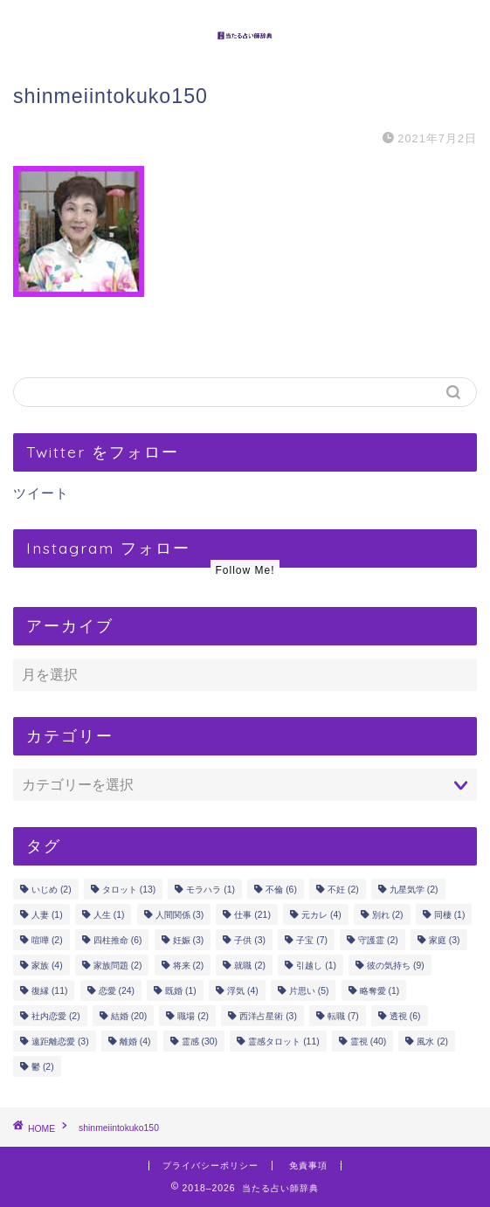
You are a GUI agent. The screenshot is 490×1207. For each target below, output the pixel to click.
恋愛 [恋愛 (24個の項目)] (117, 991)
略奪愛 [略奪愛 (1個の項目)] (380, 991)
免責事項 (308, 1165)
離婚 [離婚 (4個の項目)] (135, 1041)
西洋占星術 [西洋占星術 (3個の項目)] (268, 1016)
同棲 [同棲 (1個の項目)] (450, 915)
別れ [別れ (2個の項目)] (388, 915)
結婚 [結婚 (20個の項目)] (129, 1016)
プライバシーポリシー (210, 1165)
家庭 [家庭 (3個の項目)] (444, 940)
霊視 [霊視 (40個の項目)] (368, 1041)
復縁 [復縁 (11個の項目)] (49, 991)
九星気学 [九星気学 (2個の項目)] (414, 889)
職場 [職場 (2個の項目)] (193, 1016)
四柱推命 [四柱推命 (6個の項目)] (117, 940)
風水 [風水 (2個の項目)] (432, 1041)
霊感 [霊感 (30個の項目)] (199, 1041)
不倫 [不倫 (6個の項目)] (281, 889)
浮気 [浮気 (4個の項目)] (243, 991)
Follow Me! (244, 570)
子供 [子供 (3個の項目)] (250, 940)
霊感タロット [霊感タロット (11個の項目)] (283, 1041)
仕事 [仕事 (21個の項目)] (252, 915)
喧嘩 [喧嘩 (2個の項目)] (47, 940)
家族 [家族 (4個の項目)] (47, 965)
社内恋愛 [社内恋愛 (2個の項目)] (55, 1016)
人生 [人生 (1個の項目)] (109, 915)
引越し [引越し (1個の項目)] (316, 965)
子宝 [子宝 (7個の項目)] (312, 940)
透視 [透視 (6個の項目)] (405, 1016)
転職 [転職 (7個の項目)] (343, 1016)
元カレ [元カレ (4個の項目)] (321, 915)
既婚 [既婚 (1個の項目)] (181, 991)
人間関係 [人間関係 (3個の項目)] (179, 915)
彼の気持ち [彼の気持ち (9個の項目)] (395, 965)
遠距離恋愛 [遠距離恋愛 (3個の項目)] (60, 1041)
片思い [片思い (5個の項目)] (309, 991)
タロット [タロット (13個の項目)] (128, 889)
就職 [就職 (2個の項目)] (250, 965)
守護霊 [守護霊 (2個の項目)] (378, 940)
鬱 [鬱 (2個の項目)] (42, 1067)
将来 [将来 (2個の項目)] (188, 965)
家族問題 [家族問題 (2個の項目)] (117, 965)
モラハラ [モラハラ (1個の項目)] (210, 889)
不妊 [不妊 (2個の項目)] (343, 889)
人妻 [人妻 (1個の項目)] (47, 915)
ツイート (41, 493)
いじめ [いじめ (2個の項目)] (51, 889)
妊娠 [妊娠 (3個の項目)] (188, 940)
